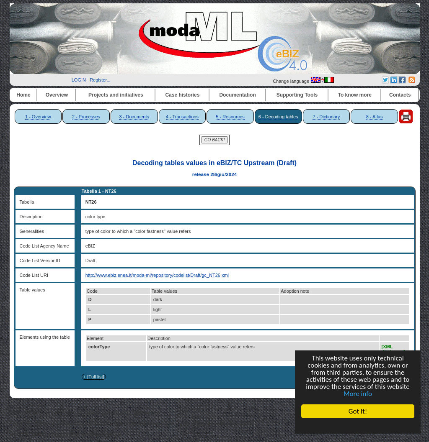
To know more (355, 95)
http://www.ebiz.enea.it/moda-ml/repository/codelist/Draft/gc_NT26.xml (157, 275)
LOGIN (79, 79)
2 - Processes (86, 116)
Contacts (400, 95)
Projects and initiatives (115, 95)
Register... (100, 79)
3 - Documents (134, 116)
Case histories (182, 95)
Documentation (237, 95)
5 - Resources (230, 116)
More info (358, 393)
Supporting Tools (297, 95)
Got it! (358, 411)
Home (23, 95)
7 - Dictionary (326, 116)
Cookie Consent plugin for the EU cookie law (358, 425)
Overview (57, 95)
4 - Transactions (182, 116)
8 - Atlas (374, 116)
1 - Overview (38, 116)
